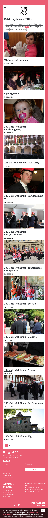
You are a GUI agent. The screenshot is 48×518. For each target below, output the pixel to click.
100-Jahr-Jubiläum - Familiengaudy (15, 128)
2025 (11, 24)
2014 (19, 27)
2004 (15, 29)
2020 (32, 24)
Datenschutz (7, 476)
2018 (40, 24)
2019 (36, 24)
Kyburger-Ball (12, 93)
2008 (39, 27)
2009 (35, 27)
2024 (16, 24)
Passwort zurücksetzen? (38, 472)
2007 (7, 29)
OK (43, 510)
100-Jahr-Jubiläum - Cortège (20, 337)
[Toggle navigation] (5, 7)
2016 (11, 27)
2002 (24, 29)
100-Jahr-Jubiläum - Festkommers (23, 403)
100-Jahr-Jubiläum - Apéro (19, 370)
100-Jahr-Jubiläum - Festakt (20, 304)
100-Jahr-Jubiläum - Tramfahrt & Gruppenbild (23, 269)
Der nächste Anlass (38, 504)
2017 (7, 27)
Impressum (6, 474)
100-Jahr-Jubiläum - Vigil (18, 436)
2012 (27, 27)
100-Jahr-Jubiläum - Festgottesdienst (15, 233)
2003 (20, 29)
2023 (20, 24)
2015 (15, 27)
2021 (28, 24)
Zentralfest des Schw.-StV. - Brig (21, 163)
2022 (24, 24)
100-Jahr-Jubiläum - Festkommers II (23, 197)
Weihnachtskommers (16, 60)
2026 (7, 24)
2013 (23, 27)
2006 (11, 29)
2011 (31, 27)
